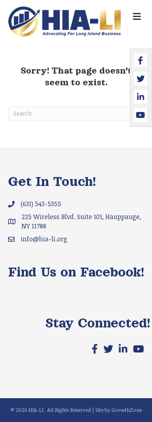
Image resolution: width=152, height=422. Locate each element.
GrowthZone (126, 410)
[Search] (76, 113)
